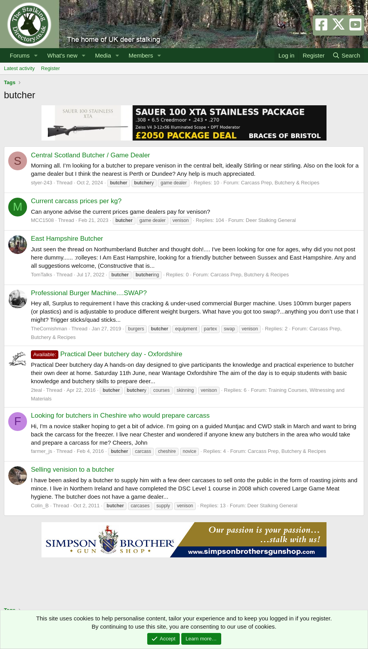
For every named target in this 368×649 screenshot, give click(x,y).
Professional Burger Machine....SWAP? (89, 293)
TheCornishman (49, 329)
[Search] (346, 55)
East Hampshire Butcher (67, 238)
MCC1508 (42, 220)
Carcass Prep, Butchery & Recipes (280, 183)
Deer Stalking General (271, 220)
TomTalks (41, 275)
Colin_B (40, 505)
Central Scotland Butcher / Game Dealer (90, 155)
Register (50, 68)
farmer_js (41, 451)
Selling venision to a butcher (72, 469)
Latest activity (19, 68)
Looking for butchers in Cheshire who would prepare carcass (120, 415)
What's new (62, 55)
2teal (36, 390)
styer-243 (41, 183)
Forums (20, 55)
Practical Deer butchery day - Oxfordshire (106, 354)
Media (103, 55)
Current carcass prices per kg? (76, 201)
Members (140, 55)
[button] (36, 55)
